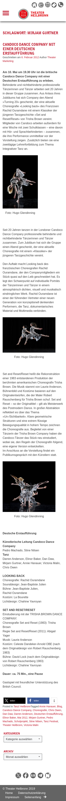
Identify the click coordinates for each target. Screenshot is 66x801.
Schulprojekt (21, 721)
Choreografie (40, 710)
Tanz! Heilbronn (22, 706)
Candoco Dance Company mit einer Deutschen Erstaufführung (29, 49)
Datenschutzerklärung (32, 792)
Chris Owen (54, 710)
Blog (59, 706)
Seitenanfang (35, 797)
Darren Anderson (23, 713)
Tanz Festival (50, 721)
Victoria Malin (31, 725)
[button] (15, 701)
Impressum (12, 797)
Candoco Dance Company (17, 710)
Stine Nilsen (35, 721)
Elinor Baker (9, 717)
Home (9, 792)
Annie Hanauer (47, 706)
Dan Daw (8, 713)
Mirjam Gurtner (37, 717)
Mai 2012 (22, 717)
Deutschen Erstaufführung (48, 713)
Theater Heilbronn (12, 725)
